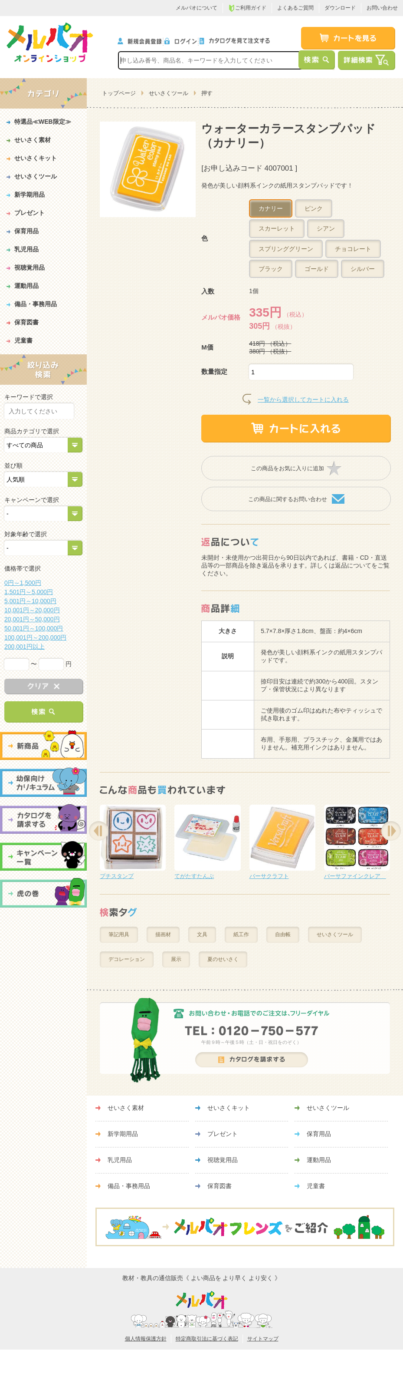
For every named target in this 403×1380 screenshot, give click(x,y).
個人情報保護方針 (146, 1339)
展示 (176, 959)
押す (207, 93)
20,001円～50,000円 (32, 619)
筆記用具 (118, 934)
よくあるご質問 (295, 8)
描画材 (163, 934)
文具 (202, 934)
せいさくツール (168, 93)
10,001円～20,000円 (32, 610)
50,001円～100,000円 (33, 628)
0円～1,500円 (22, 582)
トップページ (119, 93)
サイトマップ (262, 1339)
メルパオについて (196, 8)
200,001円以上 (24, 646)
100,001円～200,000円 (35, 637)
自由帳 (283, 934)
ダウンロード (340, 8)
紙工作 (241, 934)
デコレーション (126, 959)
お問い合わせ (382, 8)
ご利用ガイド (247, 8)
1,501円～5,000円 (28, 591)
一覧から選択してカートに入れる (303, 399)
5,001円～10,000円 (30, 601)
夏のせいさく (223, 959)
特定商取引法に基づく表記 (207, 1339)
